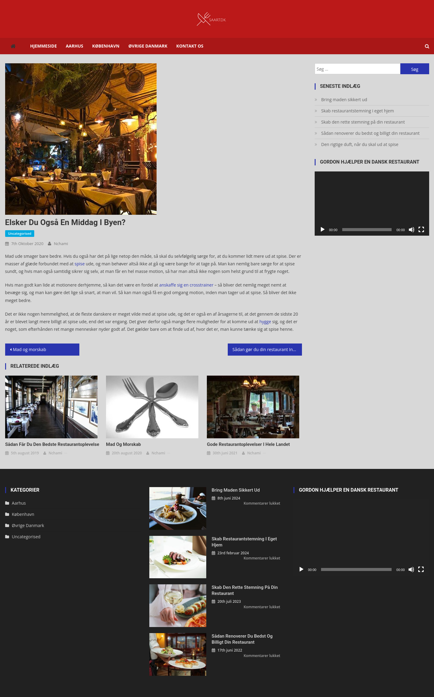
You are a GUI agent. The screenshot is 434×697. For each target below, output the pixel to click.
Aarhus (74, 46)
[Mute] (412, 230)
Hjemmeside (43, 46)
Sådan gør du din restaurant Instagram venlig (267, 349)
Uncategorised (19, 233)
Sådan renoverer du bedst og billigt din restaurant (370, 133)
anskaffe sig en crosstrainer (186, 285)
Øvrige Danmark (147, 46)
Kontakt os (189, 46)
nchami (61, 243)
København (105, 46)
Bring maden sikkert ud (344, 99)
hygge (265, 321)
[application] (372, 203)
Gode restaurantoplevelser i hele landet (248, 444)
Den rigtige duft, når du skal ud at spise (360, 144)
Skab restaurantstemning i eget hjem (357, 111)
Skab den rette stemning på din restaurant (363, 122)
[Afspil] (323, 230)
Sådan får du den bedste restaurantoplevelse (52, 444)
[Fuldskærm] (421, 230)
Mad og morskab (29, 349)
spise (79, 264)
